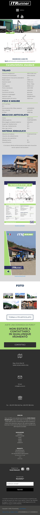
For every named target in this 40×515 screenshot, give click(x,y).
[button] (36, 30)
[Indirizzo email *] (20, 484)
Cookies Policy (14, 512)
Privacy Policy (5, 512)
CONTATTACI (20, 345)
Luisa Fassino (22, 508)
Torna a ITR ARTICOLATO (20, 317)
